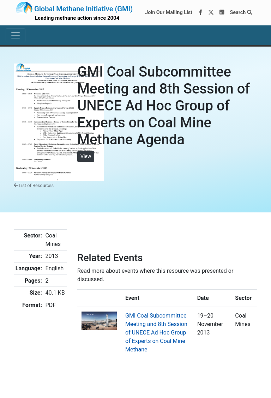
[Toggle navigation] (15, 35)
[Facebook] (200, 12)
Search (241, 13)
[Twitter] (211, 12)
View (85, 156)
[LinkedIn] (222, 12)
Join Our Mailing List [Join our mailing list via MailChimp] (168, 13)
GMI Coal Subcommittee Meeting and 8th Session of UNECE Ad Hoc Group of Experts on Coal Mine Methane (156, 332)
